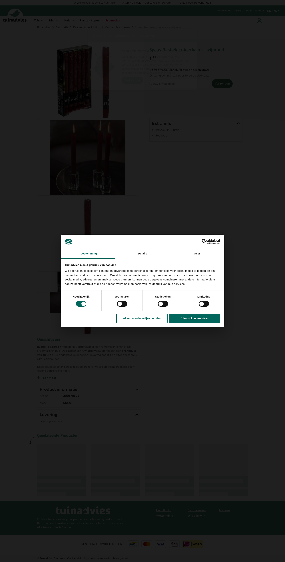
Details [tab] (142, 253)
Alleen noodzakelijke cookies (142, 318)
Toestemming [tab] (88, 253)
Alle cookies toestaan (194, 318)
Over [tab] (197, 253)
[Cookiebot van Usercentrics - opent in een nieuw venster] (204, 241)
